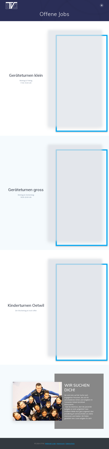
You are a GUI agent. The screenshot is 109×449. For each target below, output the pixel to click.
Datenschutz (70, 443)
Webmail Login (50, 443)
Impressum (61, 443)
